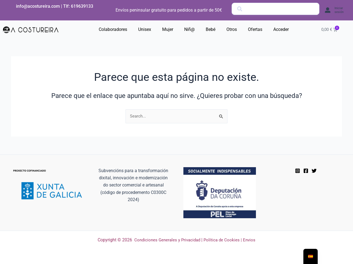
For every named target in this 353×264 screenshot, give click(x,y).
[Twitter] (314, 171)
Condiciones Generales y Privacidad (166, 239)
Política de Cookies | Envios (231, 239)
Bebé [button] (210, 29)
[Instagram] (297, 171)
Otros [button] (231, 29)
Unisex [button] (144, 29)
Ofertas (255, 29)
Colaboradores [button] (113, 29)
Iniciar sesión (339, 10)
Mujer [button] (167, 29)
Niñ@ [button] (189, 29)
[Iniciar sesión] (327, 10)
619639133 (82, 6)
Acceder (281, 29)
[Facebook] (305, 171)
